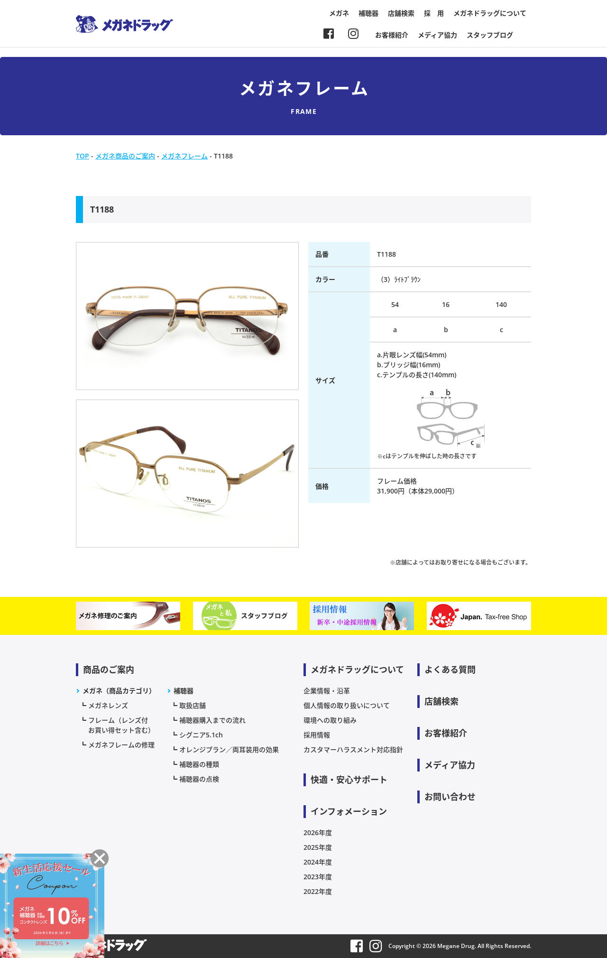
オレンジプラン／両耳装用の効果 (229, 749)
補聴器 (368, 13)
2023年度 (318, 876)
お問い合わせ (450, 796)
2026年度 (318, 832)
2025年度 (318, 847)
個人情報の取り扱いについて (347, 705)
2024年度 (318, 861)
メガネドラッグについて (489, 13)
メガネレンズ (108, 705)
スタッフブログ (490, 34)
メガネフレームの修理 (121, 744)
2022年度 (318, 891)
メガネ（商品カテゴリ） (119, 690)
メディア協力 (437, 34)
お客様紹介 (391, 34)
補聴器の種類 (199, 764)
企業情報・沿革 (327, 690)
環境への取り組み (330, 720)
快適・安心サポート (349, 779)
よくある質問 (450, 669)
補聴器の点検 (199, 778)
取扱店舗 (192, 705)
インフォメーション (349, 811)
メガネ (339, 13)
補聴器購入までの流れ (212, 720)
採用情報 (317, 734)
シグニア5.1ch (201, 734)
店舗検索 (401, 13)
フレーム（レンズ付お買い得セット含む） (121, 725)
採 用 (434, 13)
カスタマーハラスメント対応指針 (353, 749)
